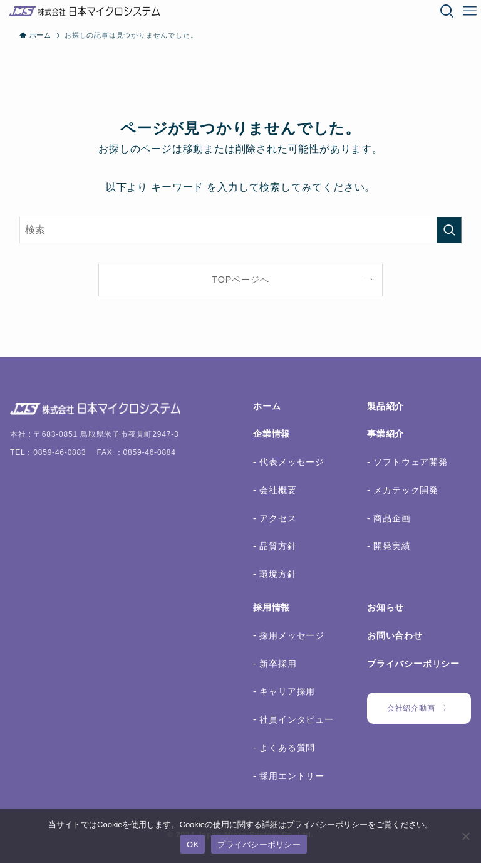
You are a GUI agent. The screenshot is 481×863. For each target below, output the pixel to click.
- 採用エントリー (288, 776)
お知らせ (385, 607)
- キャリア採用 (284, 691)
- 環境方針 (275, 574)
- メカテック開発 (402, 490)
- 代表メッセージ (288, 462)
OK (193, 844)
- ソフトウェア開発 (407, 462)
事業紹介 (385, 434)
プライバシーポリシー (413, 664)
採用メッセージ (290, 635)
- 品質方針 (275, 546)
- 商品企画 (389, 518)
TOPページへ (240, 280)
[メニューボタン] (469, 11)
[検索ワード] (240, 230)
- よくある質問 (284, 748)
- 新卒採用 (275, 664)
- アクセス (275, 518)
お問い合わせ (395, 635)
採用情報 (271, 607)
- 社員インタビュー (293, 719)
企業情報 (271, 434)
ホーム (267, 406)
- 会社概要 (275, 490)
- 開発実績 (389, 546)
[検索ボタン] (447, 11)
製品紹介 (385, 406)
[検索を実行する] (449, 230)
